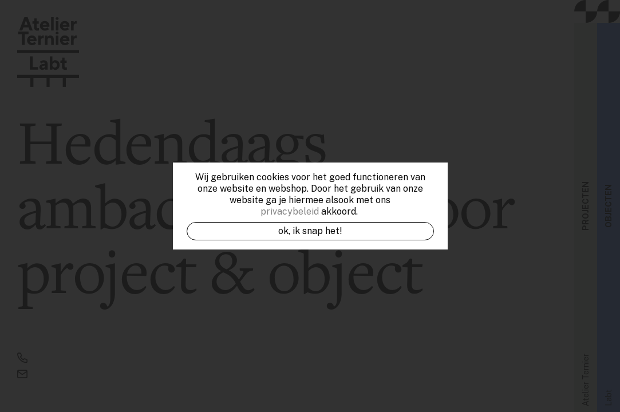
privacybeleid (289, 211)
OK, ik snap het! (310, 230)
